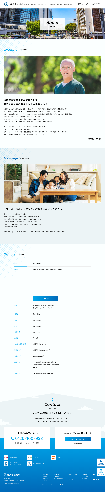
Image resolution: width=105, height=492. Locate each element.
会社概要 (45, 480)
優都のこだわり (43, 4)
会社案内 (26, 4)
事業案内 (33, 4)
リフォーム (56, 480)
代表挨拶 (45, 476)
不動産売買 (56, 476)
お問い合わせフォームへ (78, 439)
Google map (45, 298)
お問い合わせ (68, 4)
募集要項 (84, 478)
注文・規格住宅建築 (58, 478)
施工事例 (52, 4)
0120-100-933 (88, 4)
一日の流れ (85, 476)
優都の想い (45, 478)
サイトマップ (59, 484)
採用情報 (59, 4)
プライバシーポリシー (47, 484)
